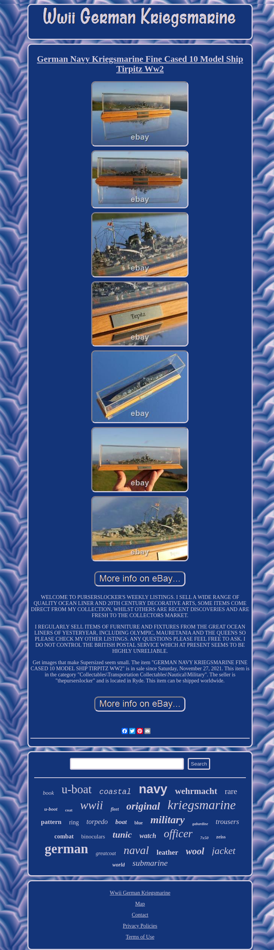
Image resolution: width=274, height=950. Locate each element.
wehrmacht (196, 791)
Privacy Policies (140, 926)
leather (167, 852)
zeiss (221, 837)
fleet (115, 809)
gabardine (200, 824)
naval (136, 850)
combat (64, 836)
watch (147, 836)
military (167, 820)
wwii (91, 805)
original (143, 806)
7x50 (204, 837)
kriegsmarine (202, 805)
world (118, 865)
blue (139, 823)
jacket (224, 850)
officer (178, 833)
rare (231, 791)
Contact (140, 915)
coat (69, 810)
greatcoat (106, 853)
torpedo (97, 822)
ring (74, 822)
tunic (122, 835)
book (48, 793)
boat (121, 822)
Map (140, 904)
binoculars (93, 836)
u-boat (77, 789)
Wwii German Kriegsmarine (140, 893)
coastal (115, 792)
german (66, 848)
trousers (227, 822)
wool (195, 851)
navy (153, 789)
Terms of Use (140, 937)
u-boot (51, 809)
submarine (150, 863)
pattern (51, 822)
